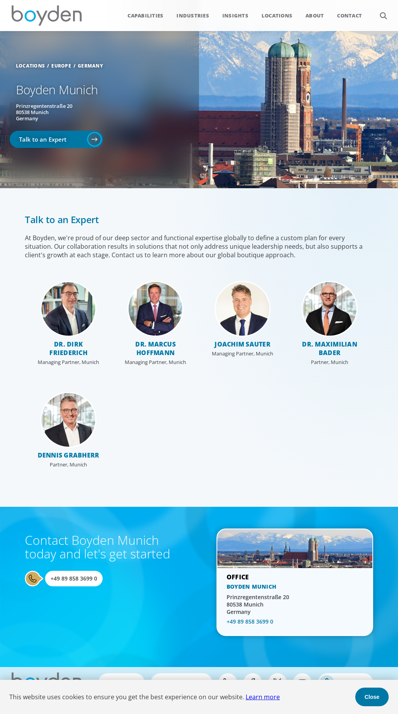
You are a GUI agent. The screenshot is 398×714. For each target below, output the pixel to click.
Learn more (263, 697)
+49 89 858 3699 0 (74, 578)
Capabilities (145, 15)
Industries (192, 15)
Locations (277, 15)
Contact (349, 15)
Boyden (46, 15)
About (314, 15)
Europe (61, 65)
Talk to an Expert (42, 139)
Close (372, 697)
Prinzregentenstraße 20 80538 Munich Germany (44, 112)
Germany (90, 65)
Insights (235, 15)
